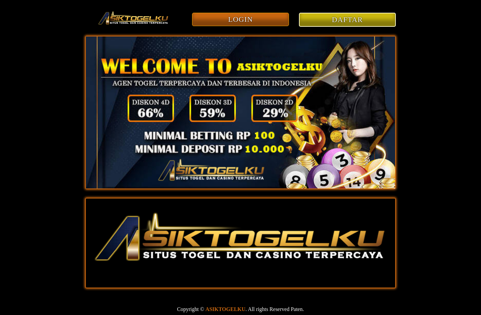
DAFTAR (347, 19)
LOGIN (240, 19)
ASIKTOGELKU (225, 309)
